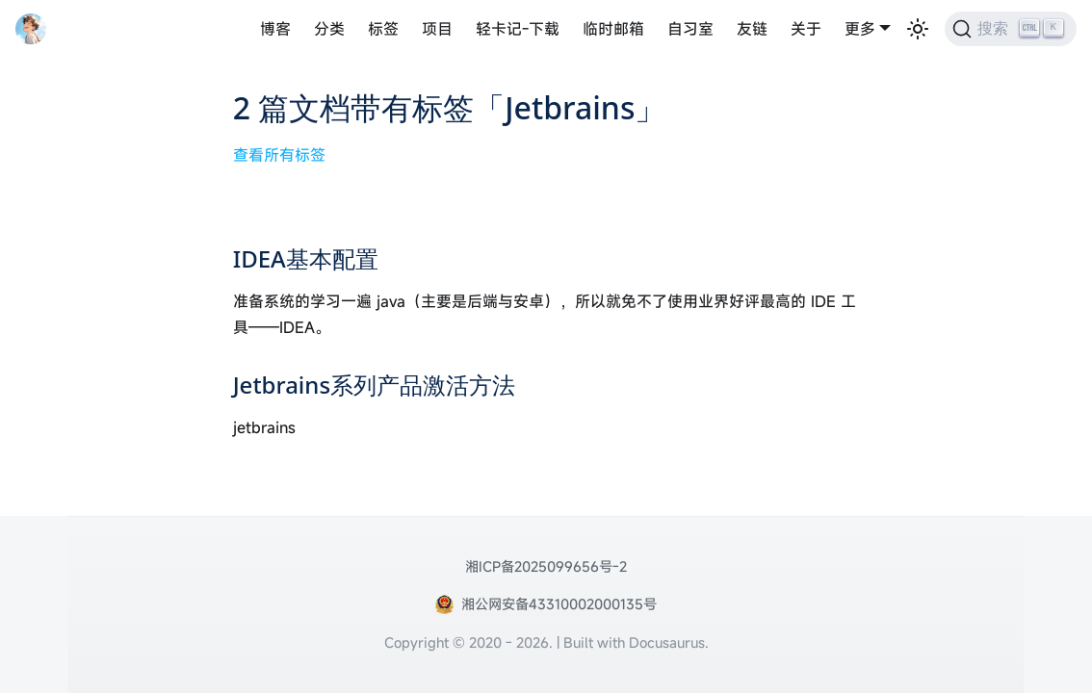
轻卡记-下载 (517, 28)
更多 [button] (860, 28)
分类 (329, 28)
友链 (752, 28)
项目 (437, 28)
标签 (383, 28)
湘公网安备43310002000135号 (559, 604)
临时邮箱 (613, 28)
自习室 (690, 28)
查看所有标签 (279, 155)
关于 (806, 28)
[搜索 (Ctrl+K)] (1011, 29)
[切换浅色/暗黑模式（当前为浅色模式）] (917, 28)
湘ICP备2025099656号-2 (546, 566)
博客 (275, 28)
